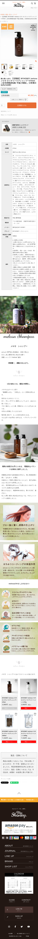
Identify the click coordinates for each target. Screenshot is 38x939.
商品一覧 (34, 8)
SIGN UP (19, 917)
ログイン (16, 831)
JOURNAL (19, 851)
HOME (2, 14)
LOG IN (19, 910)
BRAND (19, 861)
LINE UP (19, 856)
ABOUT (19, 845)
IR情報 (27, 936)
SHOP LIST (19, 866)
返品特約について (6, 111)
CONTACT (26, 901)
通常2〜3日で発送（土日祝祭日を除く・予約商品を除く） (19, 800)
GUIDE (12, 901)
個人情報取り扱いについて (23, 933)
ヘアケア (14, 14)
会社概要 (10, 933)
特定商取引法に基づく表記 (15, 936)
